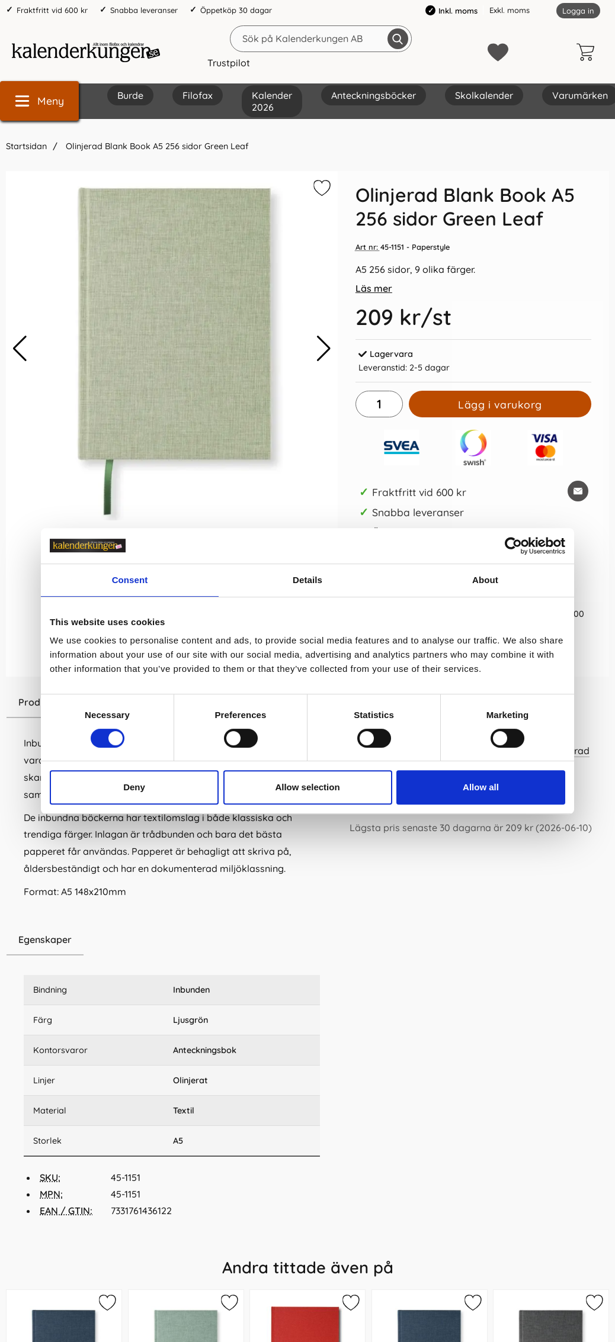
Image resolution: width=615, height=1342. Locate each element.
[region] (172, 940)
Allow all (481, 787)
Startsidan (26, 146)
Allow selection (307, 787)
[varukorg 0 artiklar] (588, 52)
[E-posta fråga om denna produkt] (578, 491)
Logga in (578, 10)
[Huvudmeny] (39, 101)
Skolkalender (484, 95)
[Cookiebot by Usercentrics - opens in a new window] (513, 546)
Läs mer (373, 288)
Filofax (197, 95)
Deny (134, 787)
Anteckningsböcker (373, 95)
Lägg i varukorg (500, 404)
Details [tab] (307, 580)
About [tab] (485, 580)
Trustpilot (228, 63)
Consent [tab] (130, 580)
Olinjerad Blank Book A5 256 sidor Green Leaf (156, 146)
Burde (130, 95)
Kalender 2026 (272, 101)
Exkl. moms (509, 10)
